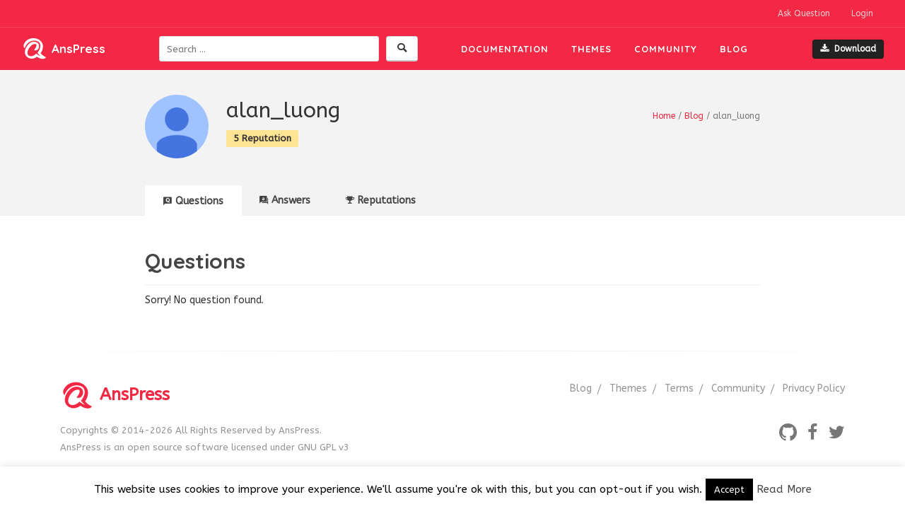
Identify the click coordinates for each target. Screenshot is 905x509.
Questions (193, 201)
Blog (734, 48)
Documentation (505, 48)
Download (848, 49)
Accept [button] (729, 489)
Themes (591, 48)
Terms (679, 388)
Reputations (381, 200)
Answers (284, 200)
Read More (784, 489)
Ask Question (804, 13)
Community (665, 48)
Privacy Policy (814, 388)
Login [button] (862, 13)
